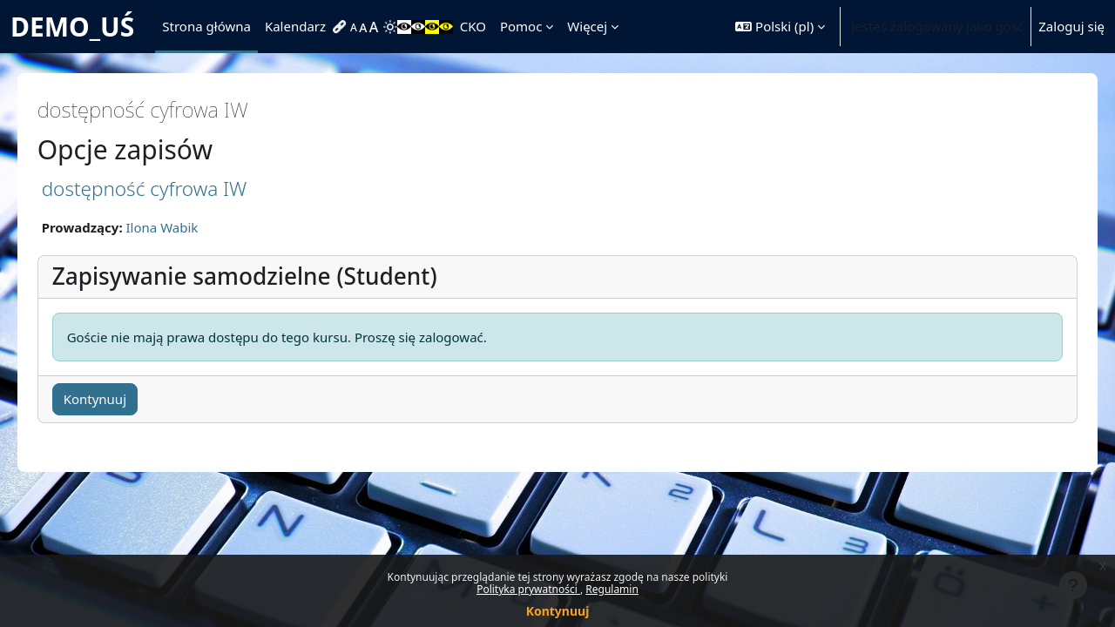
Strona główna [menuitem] (206, 26)
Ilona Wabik (187, 227)
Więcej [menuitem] (587, 26)
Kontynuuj (558, 611)
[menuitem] (341, 27)
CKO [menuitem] (473, 26)
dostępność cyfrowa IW (169, 188)
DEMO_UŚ (72, 26)
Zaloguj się (1071, 26)
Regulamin (612, 589)
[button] (780, 26)
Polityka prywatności (528, 589)
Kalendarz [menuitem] (295, 26)
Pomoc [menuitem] (521, 26)
